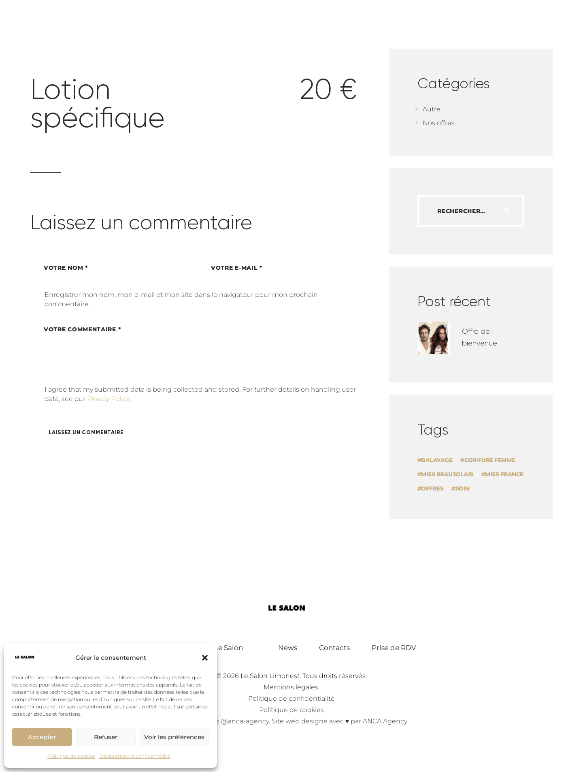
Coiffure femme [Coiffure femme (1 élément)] (489, 460)
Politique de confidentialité (291, 698)
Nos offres (439, 123)
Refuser (105, 737)
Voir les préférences (174, 737)
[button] (205, 658)
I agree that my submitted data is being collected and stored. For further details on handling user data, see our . (200, 394)
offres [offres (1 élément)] (432, 488)
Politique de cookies (71, 756)
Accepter (42, 737)
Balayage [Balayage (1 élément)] (436, 460)
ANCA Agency (385, 721)
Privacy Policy (108, 399)
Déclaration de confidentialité (134, 756)
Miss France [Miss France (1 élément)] (504, 474)
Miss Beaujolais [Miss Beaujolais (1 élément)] (447, 474)
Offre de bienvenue (479, 337)
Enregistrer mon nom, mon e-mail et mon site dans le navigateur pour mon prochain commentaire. (181, 299)
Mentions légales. (291, 687)
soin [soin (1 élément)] (462, 488)
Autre (431, 109)
